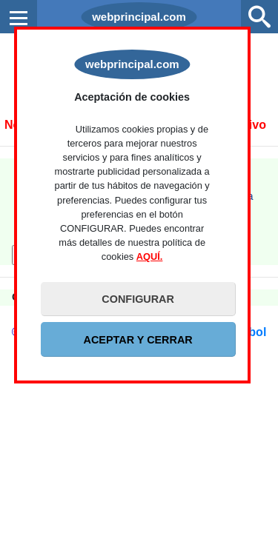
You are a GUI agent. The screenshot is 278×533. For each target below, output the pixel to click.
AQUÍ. (149, 256)
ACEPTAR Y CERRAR (138, 340)
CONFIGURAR (138, 299)
